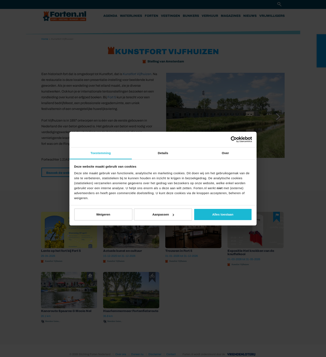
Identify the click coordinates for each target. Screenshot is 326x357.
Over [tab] (225, 153)
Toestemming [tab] (100, 153)
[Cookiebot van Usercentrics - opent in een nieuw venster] (234, 139)
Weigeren (103, 214)
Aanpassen (163, 214)
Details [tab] (163, 153)
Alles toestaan (222, 214)
